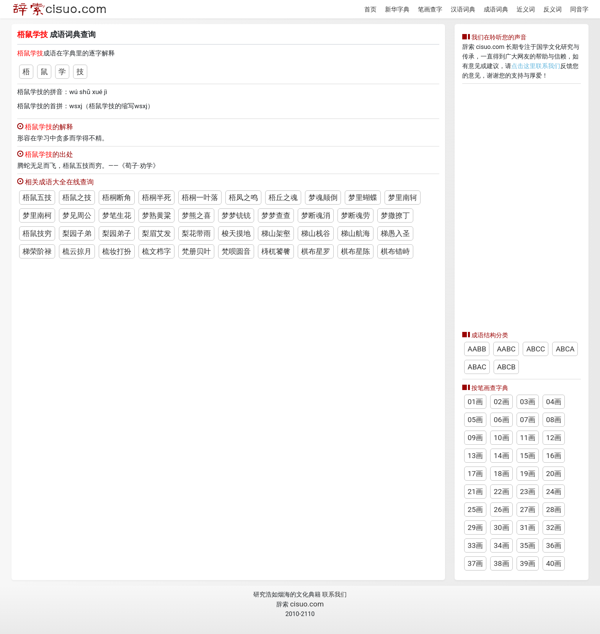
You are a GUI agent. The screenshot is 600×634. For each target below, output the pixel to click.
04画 (553, 401)
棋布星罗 (315, 251)
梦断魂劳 (355, 215)
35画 (527, 545)
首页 (370, 9)
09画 (475, 437)
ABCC (535, 349)
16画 (553, 455)
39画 (527, 563)
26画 (501, 509)
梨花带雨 (196, 233)
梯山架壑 (275, 233)
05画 (475, 419)
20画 (553, 473)
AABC (506, 349)
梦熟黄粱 (156, 215)
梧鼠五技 (37, 197)
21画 (475, 491)
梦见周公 (76, 215)
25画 (475, 509)
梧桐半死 (156, 197)
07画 (527, 419)
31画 (527, 527)
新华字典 (397, 9)
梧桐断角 (116, 197)
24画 (553, 491)
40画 (553, 563)
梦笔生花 (116, 215)
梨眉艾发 (156, 233)
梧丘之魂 (283, 197)
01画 (475, 401)
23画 (527, 491)
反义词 (552, 9)
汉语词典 (463, 9)
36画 (553, 545)
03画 (527, 401)
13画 (475, 455)
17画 (475, 473)
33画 (475, 545)
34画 (501, 545)
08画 (553, 419)
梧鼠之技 (76, 197)
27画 (527, 509)
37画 (475, 563)
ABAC (477, 367)
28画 (553, 509)
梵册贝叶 (196, 251)
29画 (475, 527)
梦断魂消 (315, 215)
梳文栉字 (156, 251)
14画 (501, 455)
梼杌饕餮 (275, 251)
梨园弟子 (116, 233)
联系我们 (334, 594)
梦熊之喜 (196, 215)
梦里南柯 (37, 215)
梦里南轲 (402, 197)
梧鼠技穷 (37, 233)
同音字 (579, 9)
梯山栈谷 (315, 233)
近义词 (526, 9)
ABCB (506, 367)
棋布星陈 (355, 251)
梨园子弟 (76, 233)
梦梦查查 (275, 215)
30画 (501, 527)
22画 (501, 491)
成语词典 (496, 9)
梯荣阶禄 (37, 251)
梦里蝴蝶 (362, 197)
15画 (527, 455)
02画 (501, 401)
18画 (501, 473)
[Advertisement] (521, 205)
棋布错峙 (395, 251)
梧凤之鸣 (243, 197)
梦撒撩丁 (395, 215)
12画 (553, 437)
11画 (527, 437)
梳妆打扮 (116, 251)
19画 (527, 473)
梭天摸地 (236, 233)
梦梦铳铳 (236, 215)
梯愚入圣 (395, 233)
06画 (501, 419)
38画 (501, 563)
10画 (501, 437)
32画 (553, 527)
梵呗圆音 (236, 251)
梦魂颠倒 (323, 197)
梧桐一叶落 (200, 197)
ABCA (565, 349)
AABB (477, 349)
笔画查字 (430, 9)
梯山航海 (355, 233)
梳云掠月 (76, 251)
